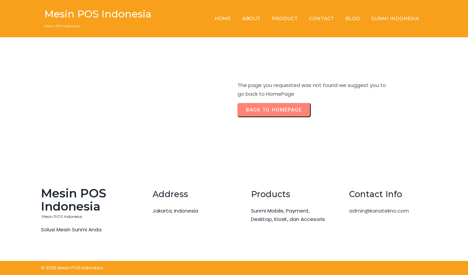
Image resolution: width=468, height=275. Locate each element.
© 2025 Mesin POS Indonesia (72, 268)
